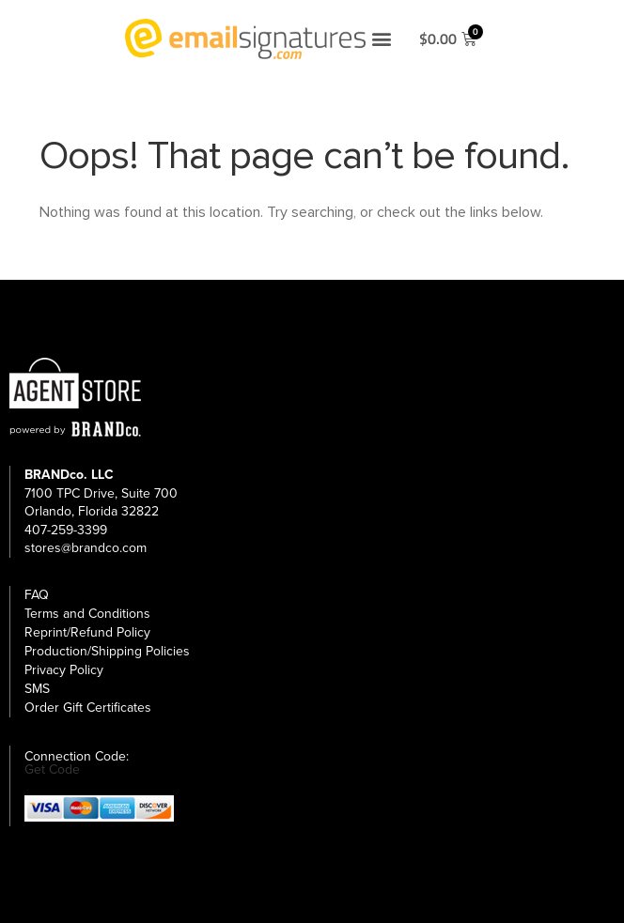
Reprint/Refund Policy (87, 632)
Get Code (52, 770)
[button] (381, 38)
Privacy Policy (63, 670)
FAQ (36, 595)
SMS (37, 689)
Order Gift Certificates (87, 707)
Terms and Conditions (87, 614)
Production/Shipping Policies (107, 651)
